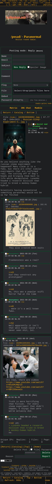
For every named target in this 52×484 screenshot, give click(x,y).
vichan (23, 465)
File (36, 450)
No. (39, 133)
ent (29, 3)
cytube (33, 1)
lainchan (32, 465)
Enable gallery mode (43, 103)
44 (19, 256)
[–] (30, 124)
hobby (7, 3)
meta (33, 5)
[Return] (39, 51)
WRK (1, 3)
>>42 (11, 423)
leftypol (43, 1)
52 (19, 302)
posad (47, 3)
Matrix (13, 108)
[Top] (26, 447)
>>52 (22, 268)
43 (19, 202)
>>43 (11, 272)
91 (19, 397)
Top (28, 478)
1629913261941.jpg (25, 343)
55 (17, 341)
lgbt (14, 5)
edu (20, 3)
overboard (12, 1)
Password (46, 450)
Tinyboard (15, 465)
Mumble (38, 108)
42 (42, 133)
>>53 (22, 302)
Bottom (30, 112)
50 (19, 285)
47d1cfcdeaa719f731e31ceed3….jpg (22, 209)
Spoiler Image (38, 67)
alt (26, 1)
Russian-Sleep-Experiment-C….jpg (22, 120)
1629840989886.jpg (28, 205)
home (4, 1)
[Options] (47, 5)
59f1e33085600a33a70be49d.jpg (31, 345)
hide (13, 117)
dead (26, 5)
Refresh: (13, 480)
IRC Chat (26, 108)
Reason (9, 456)
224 (19, 419)
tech (14, 3)
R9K (19, 5)
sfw (20, 1)
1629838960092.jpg (29, 117)
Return (7, 112)
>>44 (11, 289)
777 (41, 3)
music (35, 3)
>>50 (22, 256)
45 (19, 268)
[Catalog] (17, 447)
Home (47, 480)
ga (25, 3)
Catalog (18, 112)
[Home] (37, 447)
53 (19, 319)
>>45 (22, 202)
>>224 (46, 132)
